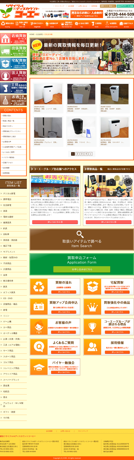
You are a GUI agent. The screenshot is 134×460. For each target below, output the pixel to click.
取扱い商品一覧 (22, 25)
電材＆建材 (8, 217)
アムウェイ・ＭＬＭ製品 (13, 404)
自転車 (6, 234)
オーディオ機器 (10, 333)
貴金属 (6, 385)
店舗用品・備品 (10, 304)
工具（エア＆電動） (12, 345)
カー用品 (7, 327)
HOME (31, 34)
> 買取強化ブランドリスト (11, 131)
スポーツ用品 (9, 356)
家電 (5, 310)
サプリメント (9, 252)
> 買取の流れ (6, 116)
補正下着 (7, 246)
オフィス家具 (9, 292)
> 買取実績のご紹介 (9, 136)
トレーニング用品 (11, 368)
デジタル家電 (9, 193)
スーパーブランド (11, 380)
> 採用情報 (6, 173)
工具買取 (96, 25)
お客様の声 (52, 25)
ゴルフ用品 (8, 362)
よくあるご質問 (81, 25)
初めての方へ (37, 25)
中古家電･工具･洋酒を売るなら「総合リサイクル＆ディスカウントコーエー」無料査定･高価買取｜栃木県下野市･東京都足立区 (92, 1)
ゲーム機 (7, 321)
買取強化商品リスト (66, 25)
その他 (6, 418)
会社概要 (71, 6)
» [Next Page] (90, 154)
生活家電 (39, 34)
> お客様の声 (6, 142)
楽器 (5, 211)
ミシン (6, 316)
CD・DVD (7, 298)
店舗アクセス (126, 25)
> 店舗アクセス (7, 163)
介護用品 (7, 269)
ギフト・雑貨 (9, 412)
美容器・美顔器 (10, 240)
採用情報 (94, 6)
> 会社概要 (6, 168)
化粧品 (6, 391)
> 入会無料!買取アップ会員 (11, 147)
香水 (5, 397)
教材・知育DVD (10, 257)
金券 (5, 275)
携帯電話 (7, 199)
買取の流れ (7, 25)
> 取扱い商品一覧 (8, 121)
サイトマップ (59, 6)
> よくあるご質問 (8, 152)
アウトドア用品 (10, 374)
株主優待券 (8, 281)
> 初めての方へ (7, 126)
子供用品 (7, 263)
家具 (5, 286)
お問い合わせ (82, 6)
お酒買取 (111, 25)
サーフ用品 (8, 350)
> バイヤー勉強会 (8, 157)
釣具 (5, 228)
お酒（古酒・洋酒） (12, 339)
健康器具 (7, 222)
